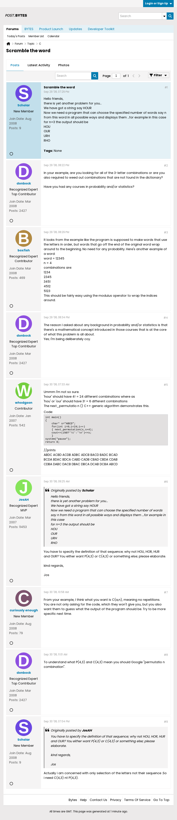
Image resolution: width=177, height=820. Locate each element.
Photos (63, 65)
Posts (15, 65)
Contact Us (98, 800)
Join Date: (16, 119)
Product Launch (51, 29)
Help (83, 800)
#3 (166, 232)
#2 (166, 165)
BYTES (29, 29)
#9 (166, 722)
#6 (166, 482)
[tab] (15, 65)
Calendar (53, 36)
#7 (166, 592)
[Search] (143, 16)
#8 (166, 655)
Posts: (13, 128)
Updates (75, 29)
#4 (166, 317)
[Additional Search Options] (164, 16)
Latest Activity (39, 65)
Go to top (161, 800)
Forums (12, 29)
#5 (166, 385)
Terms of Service (137, 800)
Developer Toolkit (101, 29)
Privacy (115, 800)
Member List (36, 36)
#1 (166, 87)
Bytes (73, 800)
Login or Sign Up (158, 3)
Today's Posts (16, 36)
